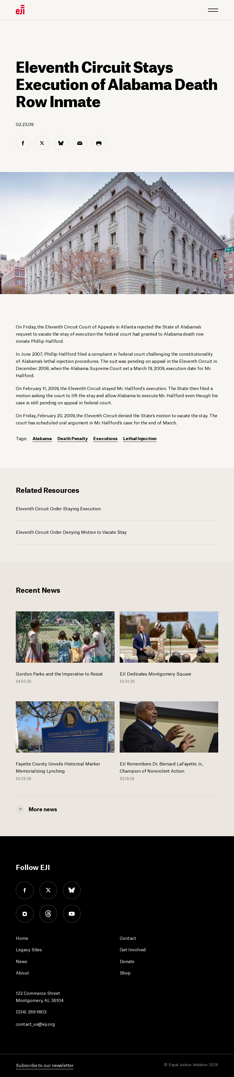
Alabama (42, 438)
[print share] (99, 143)
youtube (72, 914)
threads (48, 914)
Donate (127, 961)
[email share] (80, 143)
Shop (125, 972)
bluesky (72, 890)
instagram (25, 914)
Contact (128, 938)
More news (43, 808)
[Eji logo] (20, 9)
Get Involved (133, 949)
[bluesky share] (61, 143)
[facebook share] (23, 143)
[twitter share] (42, 143)
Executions (105, 438)
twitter (48, 890)
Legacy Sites (29, 949)
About (22, 972)
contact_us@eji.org (35, 1024)
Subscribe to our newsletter (44, 1065)
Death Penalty (72, 438)
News (21, 961)
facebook (25, 890)
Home (22, 938)
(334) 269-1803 (31, 1011)
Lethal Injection (139, 438)
